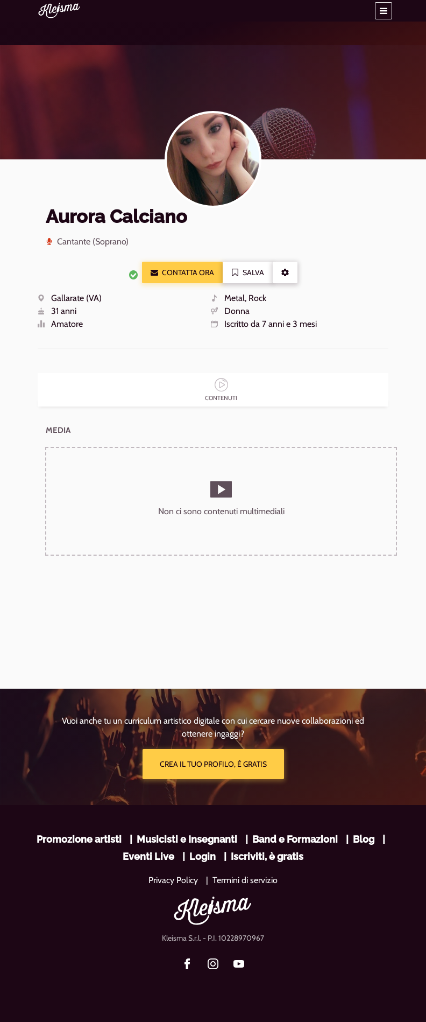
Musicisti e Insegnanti (187, 839)
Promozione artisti (79, 839)
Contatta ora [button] (182, 272)
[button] (383, 10)
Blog (363, 839)
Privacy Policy (173, 880)
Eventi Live (148, 856)
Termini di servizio (245, 880)
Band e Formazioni (295, 839)
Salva (247, 272)
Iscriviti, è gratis (267, 856)
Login (202, 856)
